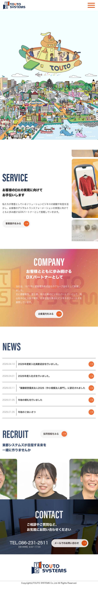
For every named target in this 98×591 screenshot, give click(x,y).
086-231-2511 (33, 573)
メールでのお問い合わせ (71, 573)
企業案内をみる (50, 374)
